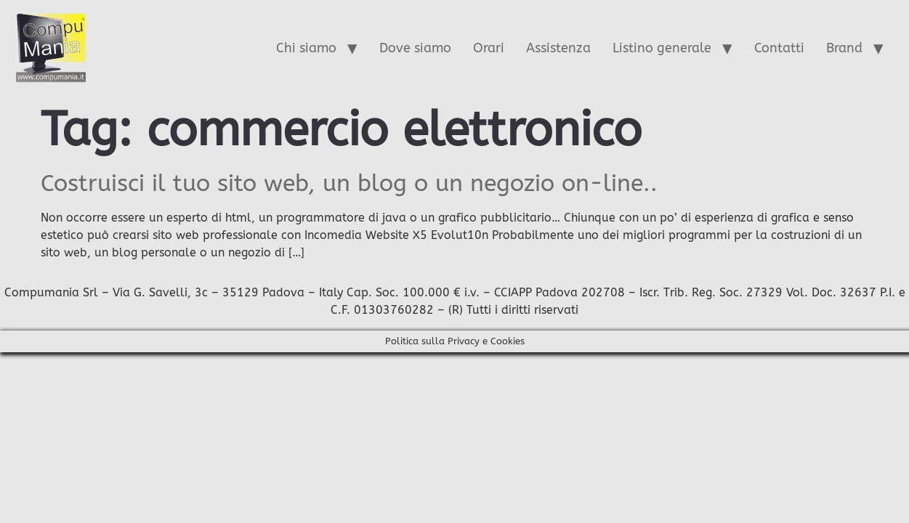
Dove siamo (415, 48)
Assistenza (558, 48)
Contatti (779, 48)
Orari (488, 48)
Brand (844, 48)
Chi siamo (306, 48)
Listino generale (662, 48)
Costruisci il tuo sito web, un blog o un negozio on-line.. (349, 183)
